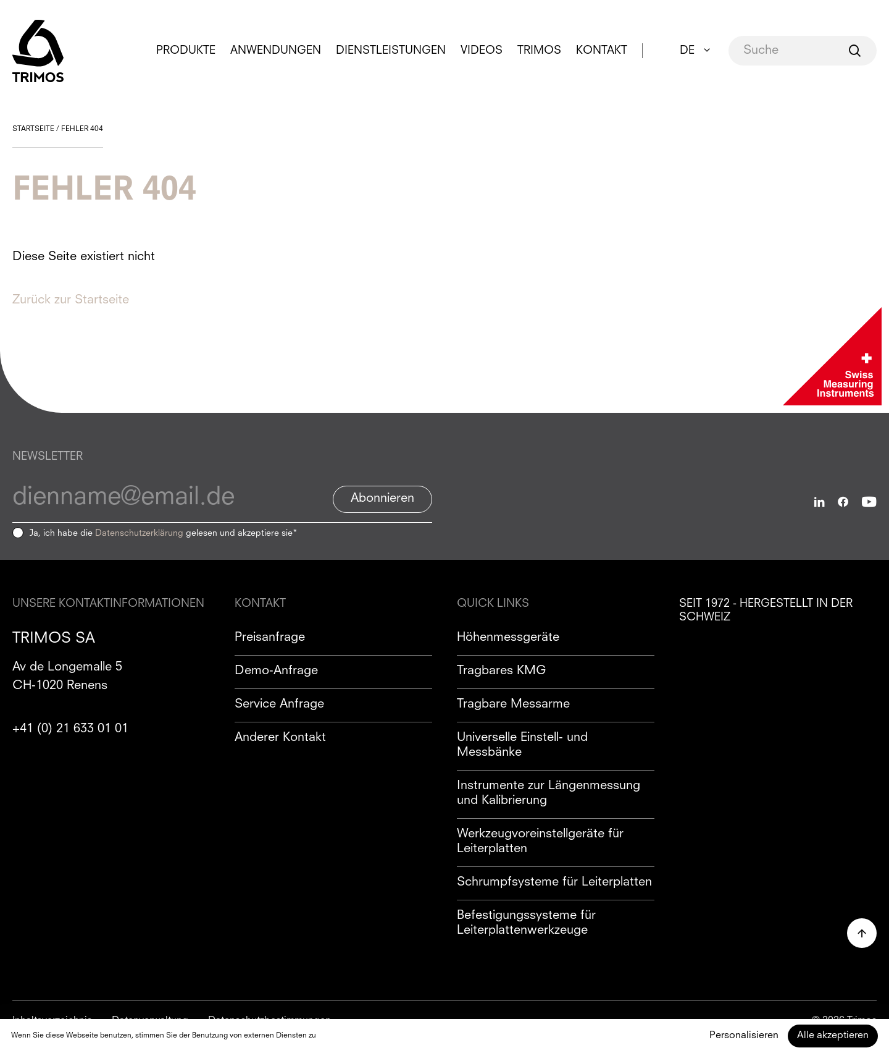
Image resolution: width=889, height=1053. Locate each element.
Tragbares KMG (501, 671)
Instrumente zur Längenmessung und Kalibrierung (548, 793)
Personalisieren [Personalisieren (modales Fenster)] (743, 1036)
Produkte (185, 50)
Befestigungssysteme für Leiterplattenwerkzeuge (526, 923)
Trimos (539, 50)
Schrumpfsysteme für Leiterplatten (554, 882)
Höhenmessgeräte (508, 638)
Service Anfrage (279, 704)
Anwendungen (275, 50)
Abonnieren (382, 499)
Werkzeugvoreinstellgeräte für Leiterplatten (540, 841)
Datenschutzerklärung (139, 533)
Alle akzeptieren (833, 1036)
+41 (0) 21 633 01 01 (70, 729)
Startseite (33, 129)
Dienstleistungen (391, 50)
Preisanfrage (270, 638)
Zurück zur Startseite (70, 300)
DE (687, 50)
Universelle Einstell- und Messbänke (522, 745)
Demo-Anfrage (276, 671)
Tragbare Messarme (513, 704)
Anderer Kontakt (280, 738)
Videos (482, 50)
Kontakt (601, 50)
